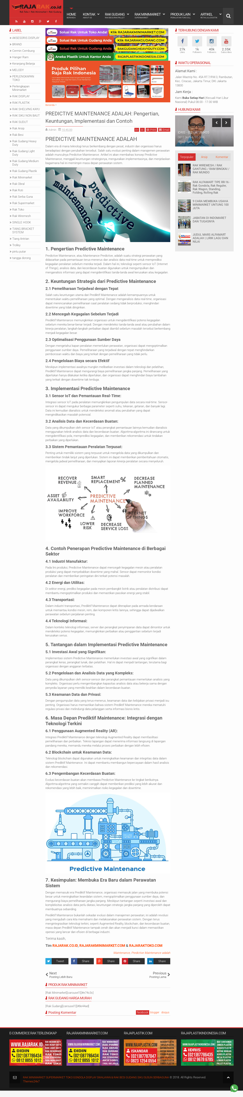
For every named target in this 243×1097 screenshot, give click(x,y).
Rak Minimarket (148, 15)
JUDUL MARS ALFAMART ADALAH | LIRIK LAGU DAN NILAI (210, 237)
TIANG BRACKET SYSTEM (23, 229)
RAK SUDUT (20, 121)
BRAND (17, 43)
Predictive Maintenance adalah (150, 959)
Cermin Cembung (23, 50)
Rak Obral (18, 183)
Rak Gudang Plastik (24, 170)
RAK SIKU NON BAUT (26, 115)
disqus (165, 1019)
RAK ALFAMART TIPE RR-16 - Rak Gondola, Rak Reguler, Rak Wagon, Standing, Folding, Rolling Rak (211, 187)
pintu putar (19, 251)
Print (151, 136)
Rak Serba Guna (22, 196)
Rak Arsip (18, 127)
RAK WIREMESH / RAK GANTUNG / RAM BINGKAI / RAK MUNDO (211, 168)
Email (164, 136)
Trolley (16, 244)
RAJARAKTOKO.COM (145, 952)
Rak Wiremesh (21, 215)
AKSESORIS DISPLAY (25, 37)
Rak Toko (18, 209)
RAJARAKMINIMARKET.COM (102, 952)
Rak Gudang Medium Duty (25, 162)
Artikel (208, 15)
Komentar (222, 156)
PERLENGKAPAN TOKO (23, 77)
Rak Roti (17, 189)
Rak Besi (17, 134)
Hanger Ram (20, 56)
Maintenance (121, 959)
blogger (154, 1019)
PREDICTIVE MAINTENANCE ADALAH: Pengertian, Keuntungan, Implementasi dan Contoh (105, 120)
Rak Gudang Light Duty (23, 152)
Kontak (89, 15)
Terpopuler (186, 156)
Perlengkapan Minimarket (20, 87)
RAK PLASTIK (21, 102)
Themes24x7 (31, 1088)
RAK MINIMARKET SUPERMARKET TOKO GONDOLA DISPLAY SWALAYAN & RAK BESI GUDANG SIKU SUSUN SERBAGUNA (102, 1084)
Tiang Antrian (20, 238)
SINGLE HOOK (21, 221)
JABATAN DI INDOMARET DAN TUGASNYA (209, 218)
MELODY (18, 69)
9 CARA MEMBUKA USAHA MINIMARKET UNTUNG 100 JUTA (211, 204)
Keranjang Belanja (23, 63)
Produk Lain (180, 15)
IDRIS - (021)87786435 (193, 132)
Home (71, 15)
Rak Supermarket (23, 202)
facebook (142, 1019)
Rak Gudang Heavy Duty (24, 142)
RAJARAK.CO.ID (65, 952)
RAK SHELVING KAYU (26, 108)
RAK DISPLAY (21, 95)
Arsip (204, 156)
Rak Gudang (115, 15)
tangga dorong (21, 257)
